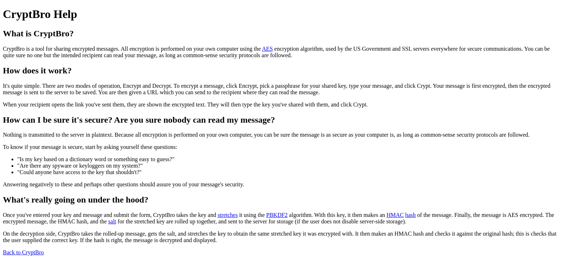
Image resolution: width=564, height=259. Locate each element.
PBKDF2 (277, 215)
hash (410, 215)
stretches (228, 215)
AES (267, 49)
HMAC (395, 215)
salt (112, 221)
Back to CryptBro (23, 252)
